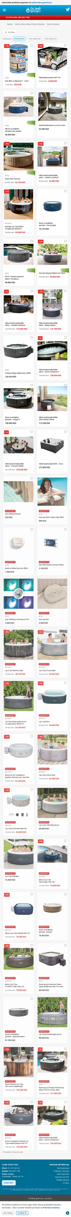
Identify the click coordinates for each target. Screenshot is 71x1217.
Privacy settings (68, 1213)
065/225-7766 (23, 17)
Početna (3, 24)
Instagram (25, 1198)
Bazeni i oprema (53, 24)
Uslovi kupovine (63, 1174)
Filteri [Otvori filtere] (9, 32)
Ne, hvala (8, 1213)
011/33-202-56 (13, 1168)
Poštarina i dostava (61, 1171)
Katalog (10, 24)
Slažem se (22, 1213)
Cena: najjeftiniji (35, 39)
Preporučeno (19, 39)
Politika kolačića (62, 1180)
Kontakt (9, 1182)
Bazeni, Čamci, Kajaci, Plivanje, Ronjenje (30, 24)
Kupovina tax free (62, 1177)
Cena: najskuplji (51, 39)
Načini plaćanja (63, 1168)
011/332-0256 (11, 17)
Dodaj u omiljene (31, 45)
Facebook (20, 1198)
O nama (66, 1183)
